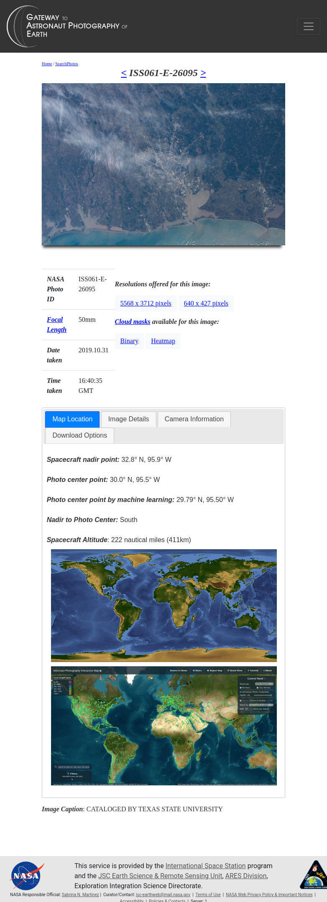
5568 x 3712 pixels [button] (145, 303)
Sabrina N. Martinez (80, 894)
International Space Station (206, 866)
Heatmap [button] (163, 340)
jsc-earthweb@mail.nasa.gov (163, 894)
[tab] (72, 419)
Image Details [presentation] (128, 419)
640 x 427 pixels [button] (206, 303)
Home (47, 63)
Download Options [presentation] (79, 435)
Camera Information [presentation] (194, 419)
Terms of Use (207, 894)
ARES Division (246, 876)
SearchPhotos (66, 63)
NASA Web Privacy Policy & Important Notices (269, 894)
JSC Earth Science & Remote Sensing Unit (160, 876)
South (92, 519)
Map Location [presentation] (72, 419)
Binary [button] (129, 340)
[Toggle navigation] (308, 26)
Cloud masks (133, 321)
